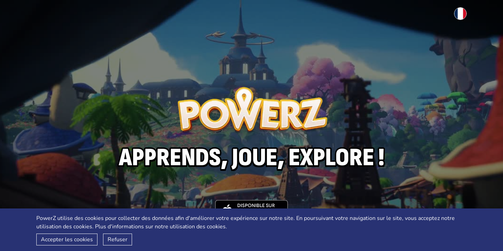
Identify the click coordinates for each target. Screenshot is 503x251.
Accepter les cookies (67, 239)
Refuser (117, 239)
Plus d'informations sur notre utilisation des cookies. (161, 226)
